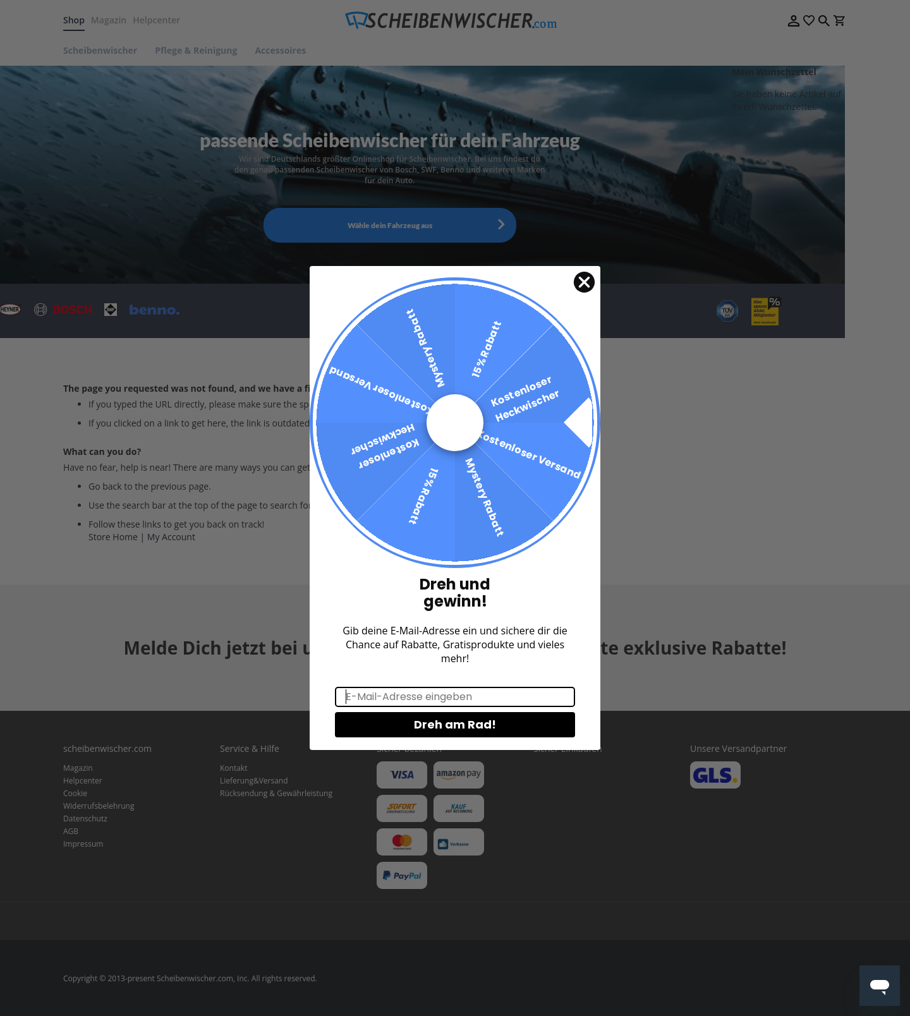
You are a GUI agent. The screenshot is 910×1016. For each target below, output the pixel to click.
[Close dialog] (584, 303)
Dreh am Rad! (455, 745)
